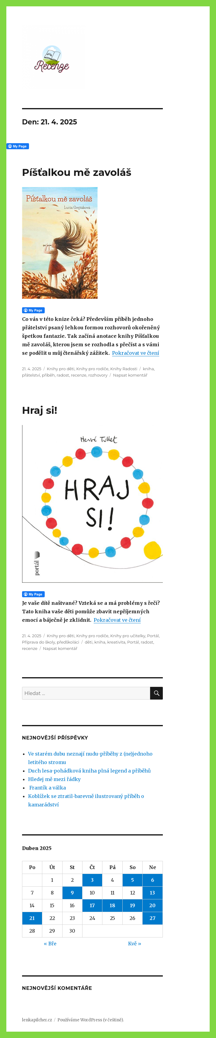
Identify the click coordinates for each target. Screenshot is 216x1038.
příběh (48, 375)
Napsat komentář (130, 375)
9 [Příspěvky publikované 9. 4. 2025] (72, 893)
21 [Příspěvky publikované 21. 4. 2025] (32, 918)
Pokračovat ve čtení (135, 353)
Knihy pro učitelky (127, 635)
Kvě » (134, 944)
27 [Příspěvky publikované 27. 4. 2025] (153, 918)
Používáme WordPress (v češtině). (90, 1020)
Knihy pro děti (60, 368)
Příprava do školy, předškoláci (50, 642)
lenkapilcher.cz (37, 1020)
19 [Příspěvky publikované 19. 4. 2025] (132, 905)
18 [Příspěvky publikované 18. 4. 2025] (112, 905)
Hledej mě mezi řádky (54, 779)
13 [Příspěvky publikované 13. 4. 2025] (152, 893)
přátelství (31, 375)
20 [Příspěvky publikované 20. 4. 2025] (152, 905)
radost (63, 375)
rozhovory (98, 375)
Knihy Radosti (123, 368)
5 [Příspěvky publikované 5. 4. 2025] (132, 880)
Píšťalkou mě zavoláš (76, 172)
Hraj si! (39, 410)
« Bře (50, 944)
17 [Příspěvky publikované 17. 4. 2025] (92, 905)
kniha (148, 368)
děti (88, 642)
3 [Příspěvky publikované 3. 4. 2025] (92, 880)
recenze (78, 375)
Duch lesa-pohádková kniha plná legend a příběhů (89, 771)
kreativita (116, 642)
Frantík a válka (47, 788)
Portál (153, 635)
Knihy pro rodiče (92, 368)
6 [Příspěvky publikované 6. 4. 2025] (152, 880)
